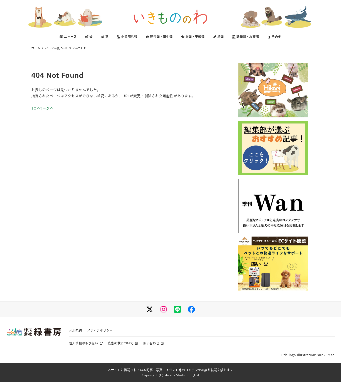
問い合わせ (151, 343)
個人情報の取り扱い (83, 343)
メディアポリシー (100, 330)
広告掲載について (121, 343)
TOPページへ (42, 108)
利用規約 (75, 330)
